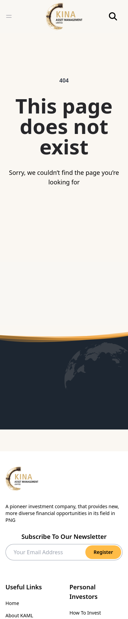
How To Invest (85, 612)
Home (12, 603)
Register (103, 552)
